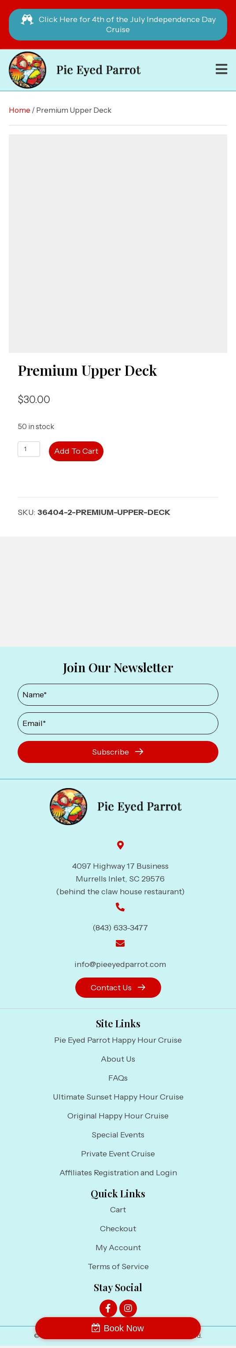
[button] (118, 752)
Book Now (123, 1328)
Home (19, 110)
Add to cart (76, 451)
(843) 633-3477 (120, 928)
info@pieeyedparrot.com (120, 964)
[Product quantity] (29, 449)
